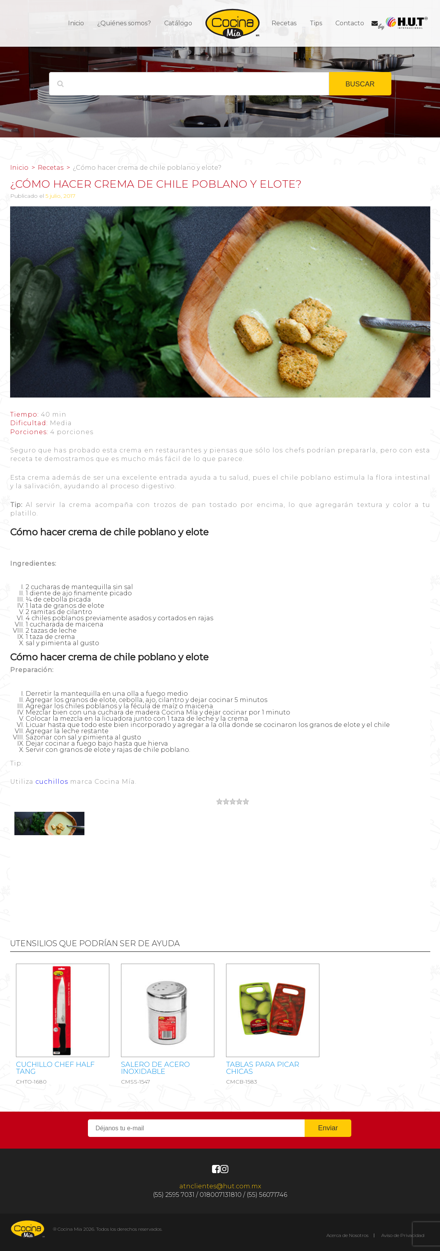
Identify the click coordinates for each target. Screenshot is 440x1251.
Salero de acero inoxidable (155, 1068)
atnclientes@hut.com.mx (220, 1186)
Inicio (76, 23)
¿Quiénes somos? (124, 23)
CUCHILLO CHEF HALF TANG (55, 1068)
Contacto (349, 23)
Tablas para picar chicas (262, 1068)
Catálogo (178, 23)
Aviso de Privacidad (402, 1235)
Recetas (284, 23)
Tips (316, 23)
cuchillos (51, 781)
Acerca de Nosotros (347, 1235)
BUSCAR (360, 84)
